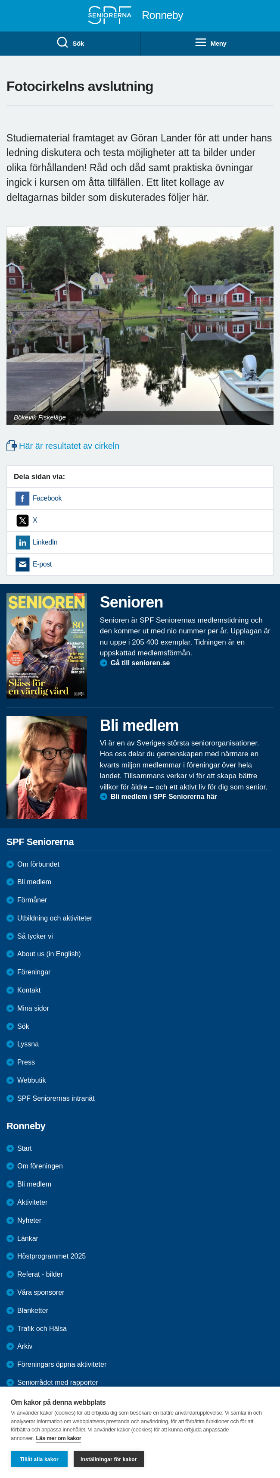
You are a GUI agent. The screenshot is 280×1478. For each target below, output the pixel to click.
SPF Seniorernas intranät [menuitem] (56, 1098)
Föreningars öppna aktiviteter (61, 1364)
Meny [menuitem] (210, 43)
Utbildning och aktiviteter (54, 918)
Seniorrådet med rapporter (57, 1382)
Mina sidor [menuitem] (33, 1008)
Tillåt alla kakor (39, 1459)
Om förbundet (38, 864)
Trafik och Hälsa (42, 1328)
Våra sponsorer (40, 1292)
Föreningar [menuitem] (33, 972)
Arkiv (25, 1346)
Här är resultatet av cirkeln (69, 446)
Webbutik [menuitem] (31, 1080)
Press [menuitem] (26, 1062)
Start (24, 1148)
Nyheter (29, 1220)
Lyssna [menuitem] (28, 1044)
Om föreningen (40, 1166)
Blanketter (32, 1310)
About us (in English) (49, 954)
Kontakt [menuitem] (28, 990)
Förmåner (32, 900)
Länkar (27, 1238)
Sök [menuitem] (70, 43)
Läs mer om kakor (58, 1438)
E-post (42, 564)
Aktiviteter (32, 1202)
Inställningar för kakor (109, 1459)
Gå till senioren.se (140, 663)
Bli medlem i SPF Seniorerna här (164, 796)
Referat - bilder (40, 1274)
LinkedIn (45, 542)
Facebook (47, 498)
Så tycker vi (35, 936)
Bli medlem (34, 882)
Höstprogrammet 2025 (51, 1256)
